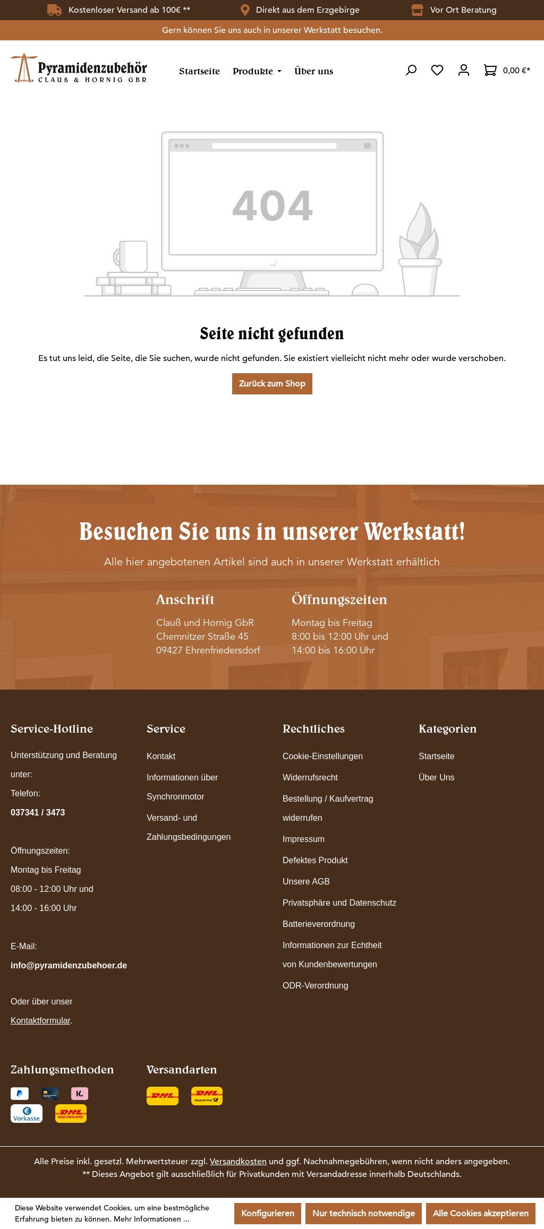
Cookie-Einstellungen (323, 756)
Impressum (304, 839)
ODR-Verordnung (315, 985)
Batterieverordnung (319, 924)
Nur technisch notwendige (363, 1213)
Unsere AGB (306, 881)
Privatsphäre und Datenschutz (339, 902)
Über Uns (437, 777)
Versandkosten (238, 1161)
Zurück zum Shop (272, 384)
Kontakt (161, 756)
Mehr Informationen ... (152, 1219)
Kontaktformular (40, 1020)
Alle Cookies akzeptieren (481, 1213)
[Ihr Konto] (463, 70)
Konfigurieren (267, 1213)
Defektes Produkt (315, 860)
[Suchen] (410, 70)
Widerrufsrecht (310, 777)
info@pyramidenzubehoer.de (69, 965)
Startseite (437, 756)
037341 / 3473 (38, 812)
